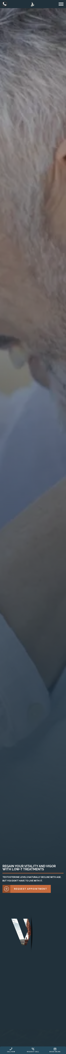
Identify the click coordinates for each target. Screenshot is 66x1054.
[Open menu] (61, 4)
